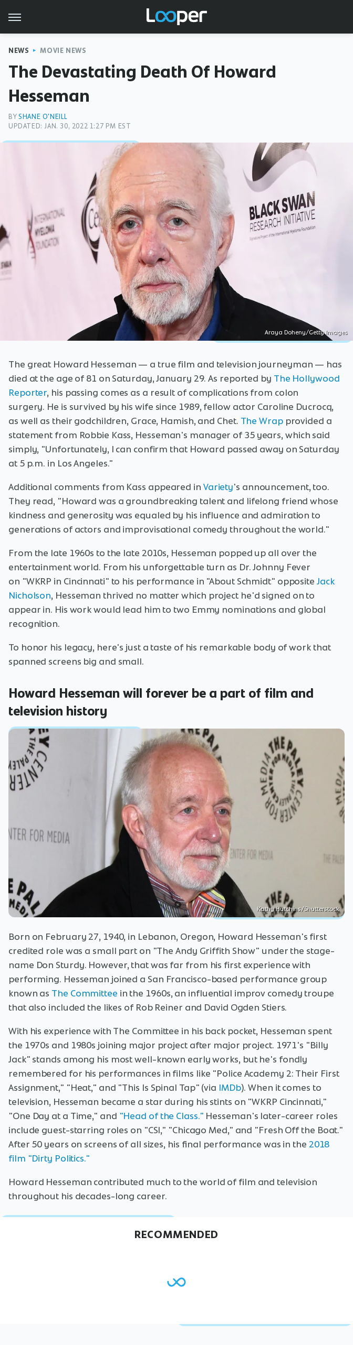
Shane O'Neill (43, 116)
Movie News (63, 50)
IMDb (230, 1087)
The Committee (84, 993)
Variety (218, 487)
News (18, 50)
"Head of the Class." (161, 1116)
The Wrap (262, 421)
